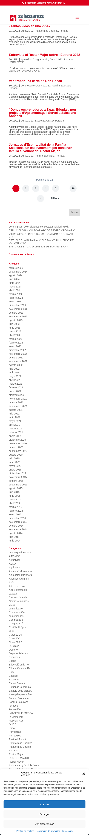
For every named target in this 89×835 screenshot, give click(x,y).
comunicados (16, 616)
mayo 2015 (15, 499)
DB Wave (14, 645)
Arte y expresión (18, 589)
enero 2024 (15, 301)
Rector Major (16, 754)
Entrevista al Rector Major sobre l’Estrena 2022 (44, 55)
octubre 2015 (16, 480)
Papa (12, 728)
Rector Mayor (16, 61)
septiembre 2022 (18, 361)
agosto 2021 (15, 409)
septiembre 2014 (18, 529)
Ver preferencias (44, 823)
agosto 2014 (15, 533)
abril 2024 (14, 290)
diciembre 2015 (17, 473)
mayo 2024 (15, 286)
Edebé (12, 660)
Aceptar (44, 804)
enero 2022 (15, 391)
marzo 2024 (15, 294)
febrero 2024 (16, 297)
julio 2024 (14, 279)
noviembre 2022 (18, 353)
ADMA (12, 563)
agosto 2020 (15, 454)
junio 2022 (14, 372)
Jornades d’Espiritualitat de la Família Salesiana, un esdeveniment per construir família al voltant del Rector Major (40, 148)
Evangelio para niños (20, 694)
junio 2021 (14, 417)
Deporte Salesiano (19, 653)
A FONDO (14, 556)
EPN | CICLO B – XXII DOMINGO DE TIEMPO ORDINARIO (42, 230)
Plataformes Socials (20, 746)
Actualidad (14, 560)
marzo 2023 (15, 338)
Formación (15, 709)
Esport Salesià (17, 683)
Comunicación (17, 612)
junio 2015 (14, 495)
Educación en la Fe (19, 668)
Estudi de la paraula (20, 687)
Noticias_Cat (16, 720)
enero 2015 (15, 514)
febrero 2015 (16, 510)
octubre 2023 (16, 312)
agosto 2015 (15, 488)
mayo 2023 (15, 331)
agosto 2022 (15, 365)
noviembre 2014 (18, 521)
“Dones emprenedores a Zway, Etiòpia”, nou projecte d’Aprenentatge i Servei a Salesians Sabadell (42, 113)
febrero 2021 (16, 432)
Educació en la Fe (19, 664)
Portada (63, 30)
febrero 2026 (16, 267)
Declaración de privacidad (48, 831)
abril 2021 (14, 424)
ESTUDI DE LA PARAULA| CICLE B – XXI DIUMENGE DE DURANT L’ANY (41, 241)
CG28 (12, 604)
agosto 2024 (15, 275)
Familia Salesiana (44, 155)
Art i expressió (17, 586)
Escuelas (40, 120)
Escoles (13, 675)
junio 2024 (14, 282)
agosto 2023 (15, 320)
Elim (11, 672)
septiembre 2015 (18, 484)
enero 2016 (15, 469)
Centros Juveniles (18, 601)
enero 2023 (15, 346)
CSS (11, 631)
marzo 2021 (15, 428)
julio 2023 (14, 324)
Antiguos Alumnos (19, 578)
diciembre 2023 (17, 305)
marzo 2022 (15, 383)
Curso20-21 (15, 638)
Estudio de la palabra (20, 690)
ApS (11, 582)
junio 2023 (14, 327)
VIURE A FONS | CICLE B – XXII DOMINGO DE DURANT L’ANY (41, 235)
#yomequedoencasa (20, 552)
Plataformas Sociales (46, 30)
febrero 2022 (16, 387)
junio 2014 (14, 540)
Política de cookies (25, 831)
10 (73, 188)
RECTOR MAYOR (19, 758)
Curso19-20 (15, 634)
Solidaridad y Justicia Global (24, 765)
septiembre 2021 (18, 406)
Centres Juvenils (18, 597)
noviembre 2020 (18, 443)
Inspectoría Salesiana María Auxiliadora (45, 3)
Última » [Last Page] (53, 198)
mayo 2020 (15, 465)
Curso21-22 (27, 30)
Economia (14, 657)
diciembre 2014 (17, 518)
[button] (83, 774)
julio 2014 (14, 536)
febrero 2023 (16, 342)
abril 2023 (14, 335)
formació (13, 705)
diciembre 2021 (17, 394)
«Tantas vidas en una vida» (29, 26)
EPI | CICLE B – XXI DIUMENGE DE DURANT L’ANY (38, 246)
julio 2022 (14, 368)
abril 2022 (14, 380)
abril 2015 (14, 503)
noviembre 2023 (18, 309)
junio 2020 (14, 462)
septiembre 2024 (18, 271)
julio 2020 (14, 458)
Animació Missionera (20, 571)
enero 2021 (15, 436)
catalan (13, 593)
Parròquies (15, 735)
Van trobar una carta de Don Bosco (35, 81)
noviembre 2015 (18, 477)
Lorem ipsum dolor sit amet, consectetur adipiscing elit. (39, 226)
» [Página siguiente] (40, 198)
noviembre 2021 (18, 398)
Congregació (16, 619)
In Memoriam (16, 716)
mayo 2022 (15, 376)
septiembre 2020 (18, 451)
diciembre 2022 (17, 350)
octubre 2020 (16, 447)
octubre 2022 (16, 357)
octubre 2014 (16, 525)
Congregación (40, 59)
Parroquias (15, 731)
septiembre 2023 (18, 316)
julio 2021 (14, 413)
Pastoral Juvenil (17, 739)
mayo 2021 (15, 421)
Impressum (67, 831)
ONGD (50, 120)
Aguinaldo (25, 59)
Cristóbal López (17, 627)
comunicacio (16, 608)
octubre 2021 (16, 402)
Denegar (44, 814)
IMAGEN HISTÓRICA (21, 713)
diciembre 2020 (17, 439)
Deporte (13, 649)
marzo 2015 (15, 507)
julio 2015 (14, 492)
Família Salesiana (61, 85)
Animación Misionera (20, 575)
